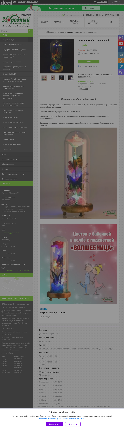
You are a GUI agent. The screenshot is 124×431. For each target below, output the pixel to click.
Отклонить (73, 424)
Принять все (54, 424)
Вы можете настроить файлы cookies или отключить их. (61, 418)
